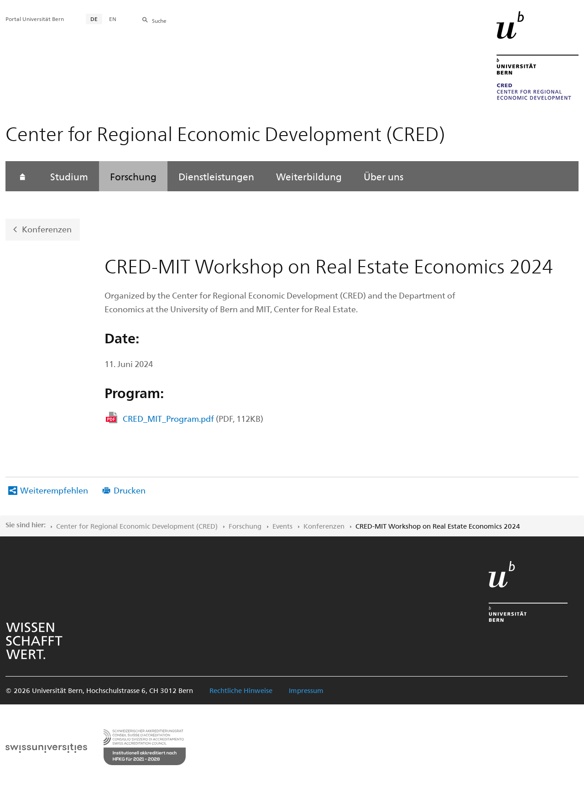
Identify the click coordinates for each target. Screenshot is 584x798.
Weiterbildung (309, 176)
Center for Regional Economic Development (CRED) (137, 525)
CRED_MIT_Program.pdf (193, 418)
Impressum (306, 690)
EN (112, 18)
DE (94, 18)
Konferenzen (47, 229)
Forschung (133, 176)
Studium (69, 176)
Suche (159, 20)
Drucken (130, 490)
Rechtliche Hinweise (240, 690)
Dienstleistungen (216, 176)
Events (282, 525)
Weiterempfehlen (54, 490)
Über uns (383, 176)
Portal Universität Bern (34, 18)
